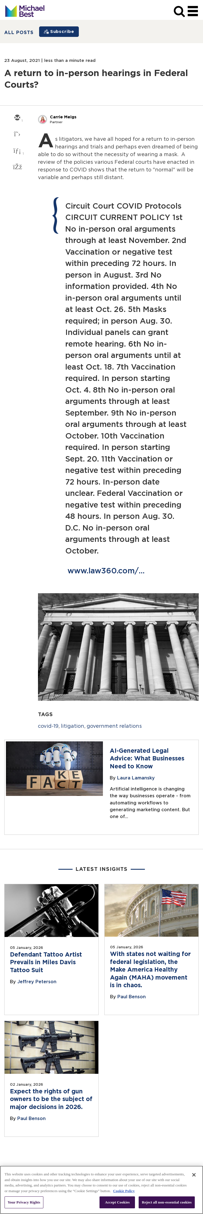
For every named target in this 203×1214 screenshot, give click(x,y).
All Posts (18, 32)
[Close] (194, 1175)
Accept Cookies (117, 1202)
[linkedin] (17, 151)
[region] (101, 1190)
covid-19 (48, 726)
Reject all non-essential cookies (167, 1202)
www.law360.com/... (106, 571)
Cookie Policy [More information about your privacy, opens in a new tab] (124, 1191)
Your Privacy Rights (24, 1202)
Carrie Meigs (63, 117)
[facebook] (17, 167)
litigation (72, 726)
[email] (17, 118)
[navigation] (193, 11)
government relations (114, 726)
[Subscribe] (59, 31)
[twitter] (17, 135)
